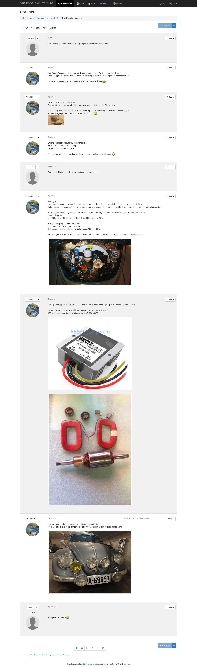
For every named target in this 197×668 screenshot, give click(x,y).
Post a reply (165, 26)
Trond (60, 655)
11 (97, 648)
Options (170, 38)
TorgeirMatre (30, 68)
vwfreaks (31, 38)
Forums (30, 18)
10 (92, 648)
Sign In (173, 3)
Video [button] (92, 3)
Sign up (161, 3)
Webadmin (67, 655)
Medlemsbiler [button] (65, 3)
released (96, 664)
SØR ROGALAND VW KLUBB (37, 3)
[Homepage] (23, 18)
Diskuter (40, 18)
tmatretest (43, 655)
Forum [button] (117, 3)
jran (37, 655)
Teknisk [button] (104, 3)
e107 (84, 664)
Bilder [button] (80, 3)
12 (103, 648)
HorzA (31, 607)
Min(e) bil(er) (52, 18)
